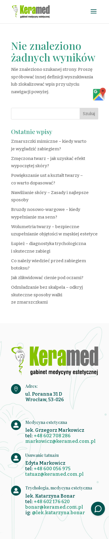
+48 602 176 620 (52, 501)
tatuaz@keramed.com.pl (54, 474)
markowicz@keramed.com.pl (60, 441)
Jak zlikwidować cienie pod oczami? (47, 277)
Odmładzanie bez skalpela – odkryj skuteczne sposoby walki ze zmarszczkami (47, 295)
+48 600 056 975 (52, 468)
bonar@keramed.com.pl (54, 507)
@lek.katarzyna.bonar (58, 512)
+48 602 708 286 (52, 435)
